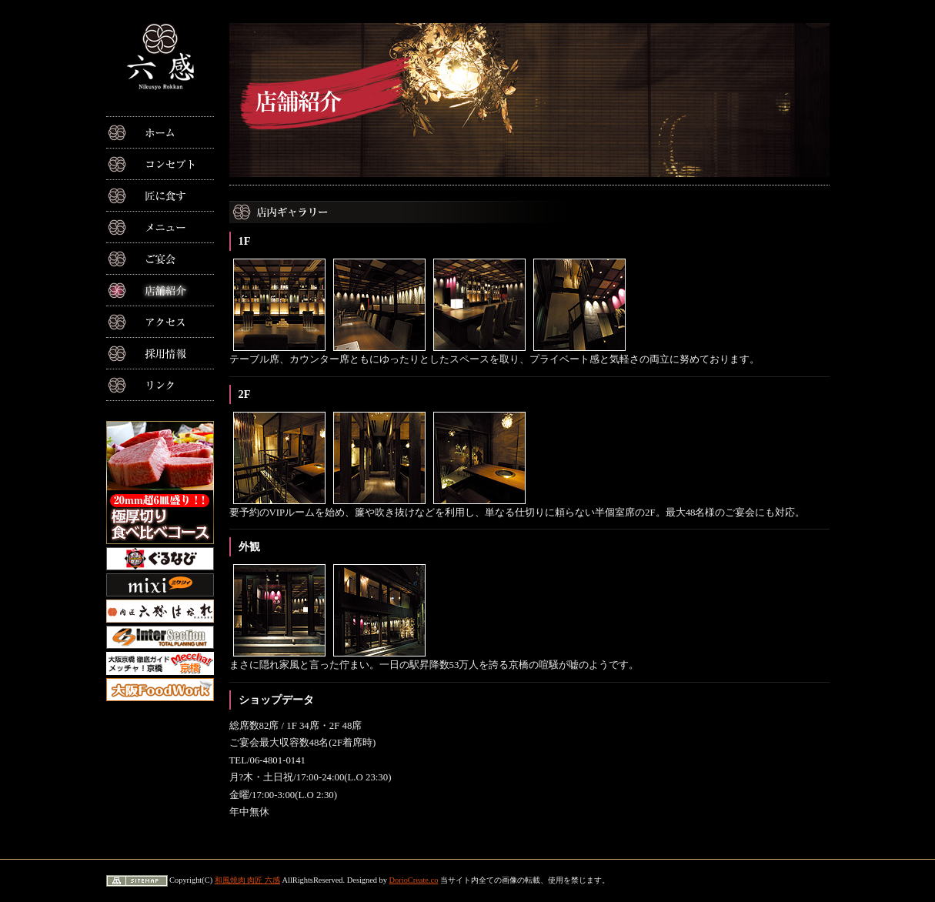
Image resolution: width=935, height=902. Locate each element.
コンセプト (160, 164)
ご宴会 (160, 258)
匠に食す (160, 195)
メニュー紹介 (160, 227)
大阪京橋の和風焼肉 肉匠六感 (160, 56)
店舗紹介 (160, 290)
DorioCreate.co (414, 880)
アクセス (160, 321)
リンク (160, 384)
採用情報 (160, 353)
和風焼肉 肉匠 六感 (247, 880)
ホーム (160, 132)
